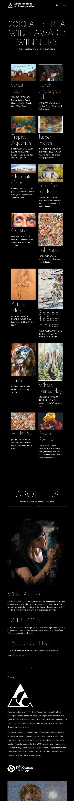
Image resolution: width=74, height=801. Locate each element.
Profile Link (20, 655)
